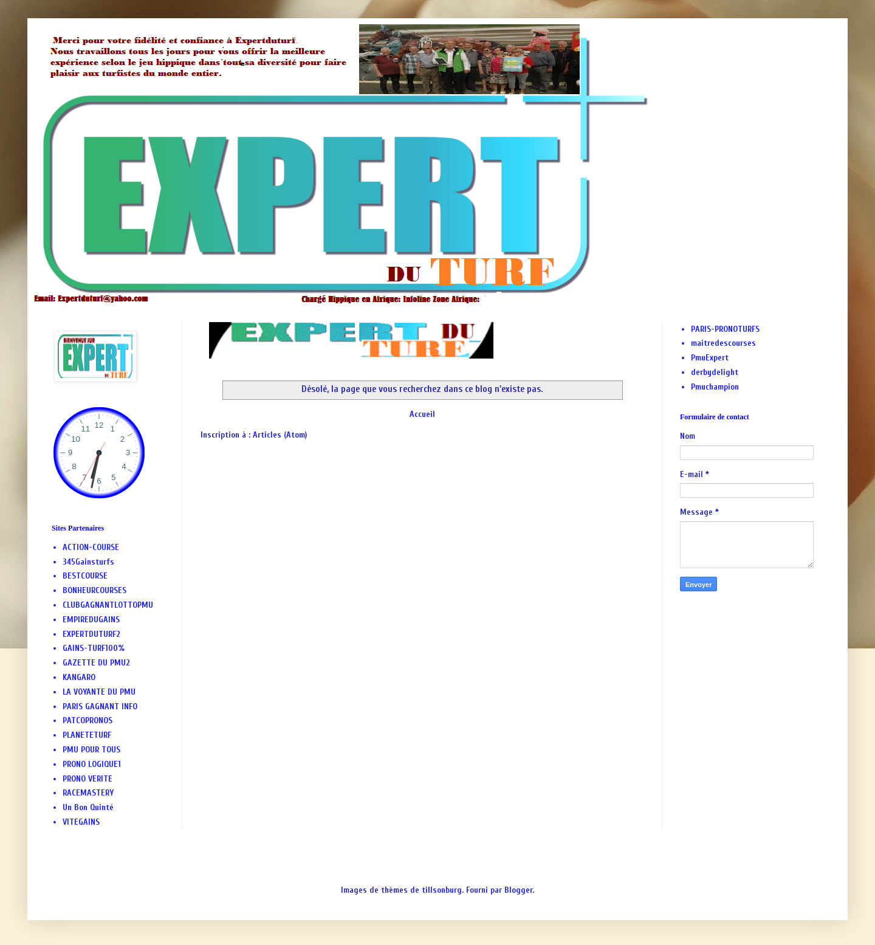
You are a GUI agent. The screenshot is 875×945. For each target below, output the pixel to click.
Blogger (518, 890)
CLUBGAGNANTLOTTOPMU (108, 605)
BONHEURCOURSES (94, 590)
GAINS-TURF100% (94, 648)
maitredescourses (723, 343)
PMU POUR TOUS (91, 749)
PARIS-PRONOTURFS (725, 329)
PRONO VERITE (87, 779)
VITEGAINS (81, 822)
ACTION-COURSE (91, 547)
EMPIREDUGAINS (91, 619)
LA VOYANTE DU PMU (99, 692)
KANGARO (79, 677)
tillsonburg (442, 890)
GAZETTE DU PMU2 (96, 663)
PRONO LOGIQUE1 (92, 764)
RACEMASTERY (88, 793)
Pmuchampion (715, 387)
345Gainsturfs (88, 562)
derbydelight (714, 372)
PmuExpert (710, 357)
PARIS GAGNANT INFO (100, 706)
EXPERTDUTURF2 (91, 634)
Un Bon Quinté (88, 807)
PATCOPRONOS (87, 720)
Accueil (422, 414)
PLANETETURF (87, 735)
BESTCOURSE (85, 576)
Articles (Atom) (280, 435)
